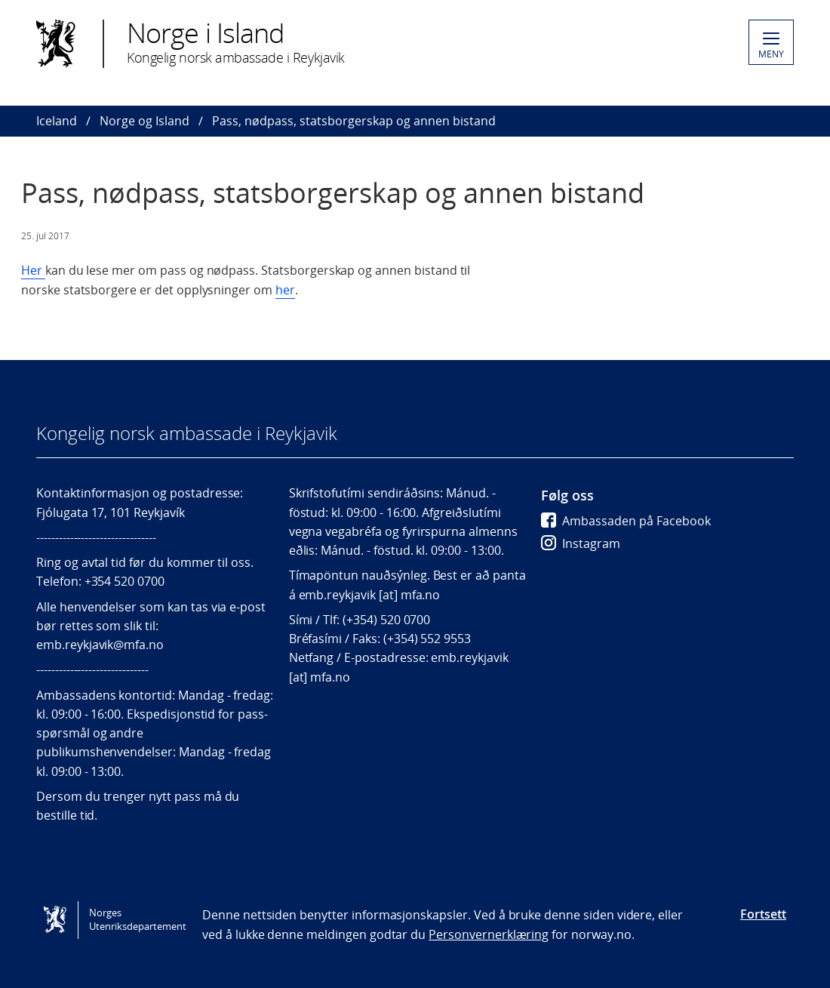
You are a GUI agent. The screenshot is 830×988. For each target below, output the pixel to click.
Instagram (580, 543)
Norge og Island (144, 120)
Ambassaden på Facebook (626, 520)
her (285, 290)
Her (33, 270)
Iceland (56, 120)
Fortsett (763, 914)
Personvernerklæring (489, 934)
